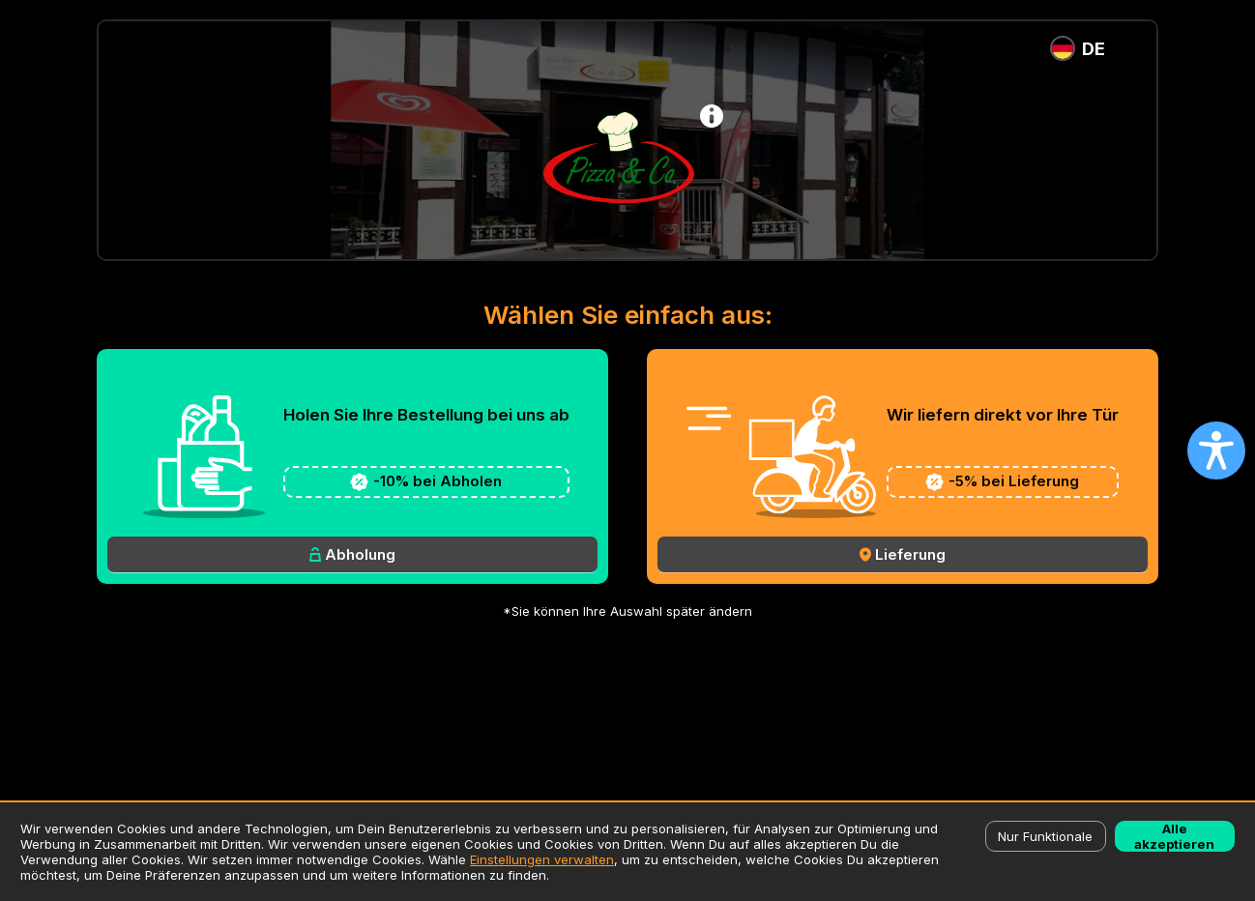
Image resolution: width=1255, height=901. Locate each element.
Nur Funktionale (1045, 836)
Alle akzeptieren (1174, 836)
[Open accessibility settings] (1216, 450)
